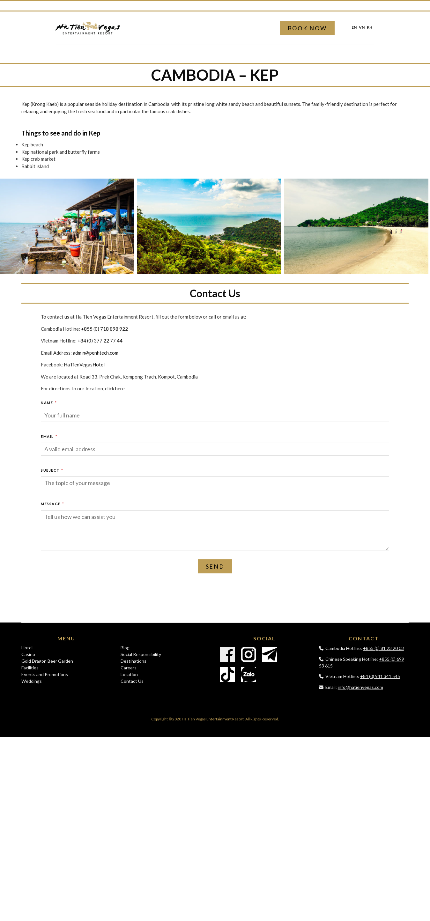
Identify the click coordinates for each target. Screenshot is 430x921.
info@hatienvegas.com (360, 687)
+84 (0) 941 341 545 (380, 676)
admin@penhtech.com (95, 353)
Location (129, 674)
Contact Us (132, 681)
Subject (52, 470)
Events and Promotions (44, 674)
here (120, 388)
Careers (129, 667)
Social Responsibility (141, 654)
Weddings (31, 681)
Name (49, 403)
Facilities (30, 667)
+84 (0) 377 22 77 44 (100, 340)
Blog (125, 647)
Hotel (27, 647)
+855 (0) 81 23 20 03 (383, 648)
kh (369, 28)
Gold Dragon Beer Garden (47, 661)
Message (52, 504)
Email (49, 436)
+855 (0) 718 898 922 (104, 329)
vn (362, 28)
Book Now (307, 28)
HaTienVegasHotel (84, 364)
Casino (28, 654)
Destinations (133, 661)
